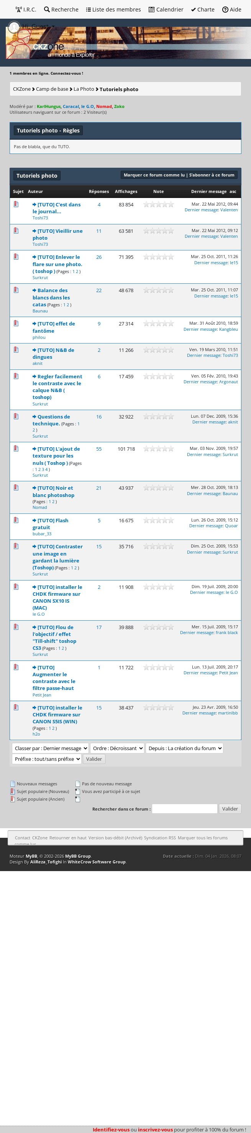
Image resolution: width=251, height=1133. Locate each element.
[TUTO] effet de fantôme (54, 327)
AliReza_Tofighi (46, 862)
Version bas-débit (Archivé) (115, 837)
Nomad (40, 507)
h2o (36, 734)
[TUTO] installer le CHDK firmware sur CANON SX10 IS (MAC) (57, 597)
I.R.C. (26, 9)
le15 (234, 262)
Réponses (99, 191)
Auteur (35, 191)
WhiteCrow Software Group (97, 862)
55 (99, 448)
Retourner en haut (68, 837)
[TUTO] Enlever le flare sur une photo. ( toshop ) (57, 263)
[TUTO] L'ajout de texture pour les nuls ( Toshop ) (56, 455)
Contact (22, 837)
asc (233, 191)
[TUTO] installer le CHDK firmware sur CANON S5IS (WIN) (57, 714)
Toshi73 (40, 218)
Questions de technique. (51, 420)
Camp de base (52, 88)
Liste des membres (113, 9)
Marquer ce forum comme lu (154, 175)
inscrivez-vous (155, 1129)
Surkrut (40, 277)
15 (99, 546)
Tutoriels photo (119, 89)
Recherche (61, 9)
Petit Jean (42, 695)
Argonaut (228, 381)
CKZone (22, 88)
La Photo (84, 88)
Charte (203, 9)
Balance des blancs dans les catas (51, 297)
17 (99, 627)
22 (99, 290)
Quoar (231, 525)
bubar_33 (42, 533)
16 (99, 416)
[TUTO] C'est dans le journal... (56, 208)
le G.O (39, 614)
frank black (227, 632)
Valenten (229, 210)
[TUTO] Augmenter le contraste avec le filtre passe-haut (54, 678)
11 (99, 230)
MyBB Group (78, 856)
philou (39, 337)
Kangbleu (228, 329)
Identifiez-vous (111, 1129)
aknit (38, 363)
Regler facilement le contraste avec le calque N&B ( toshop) (57, 387)
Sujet (18, 191)
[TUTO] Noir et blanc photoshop (53, 491)
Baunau (40, 311)
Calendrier (166, 9)
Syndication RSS (160, 837)
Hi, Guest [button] (29, 26)
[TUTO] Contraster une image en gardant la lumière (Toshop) (58, 557)
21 (99, 487)
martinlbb (228, 713)
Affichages (126, 191)
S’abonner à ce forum (212, 175)
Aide (231, 9)
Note (158, 191)
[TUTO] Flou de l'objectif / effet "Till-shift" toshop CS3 (54, 638)
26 (99, 256)
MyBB (31, 856)
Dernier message (209, 191)
